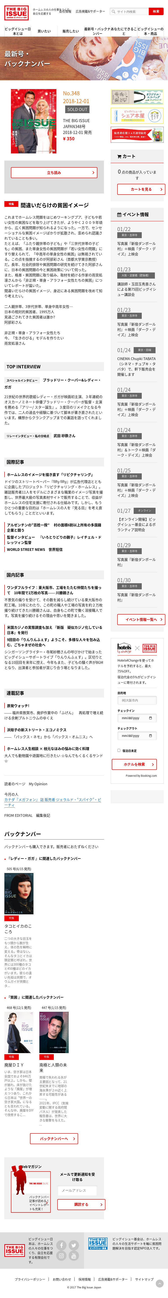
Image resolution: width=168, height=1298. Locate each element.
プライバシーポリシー (30, 1279)
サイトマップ (144, 1279)
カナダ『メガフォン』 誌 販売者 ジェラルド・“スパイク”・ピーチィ (52, 802)
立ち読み (54, 172)
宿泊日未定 (127, 750)
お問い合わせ (62, 1279)
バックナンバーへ (54, 1138)
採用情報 (85, 1279)
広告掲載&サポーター (90, 11)
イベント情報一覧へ (141, 619)
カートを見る (141, 189)
